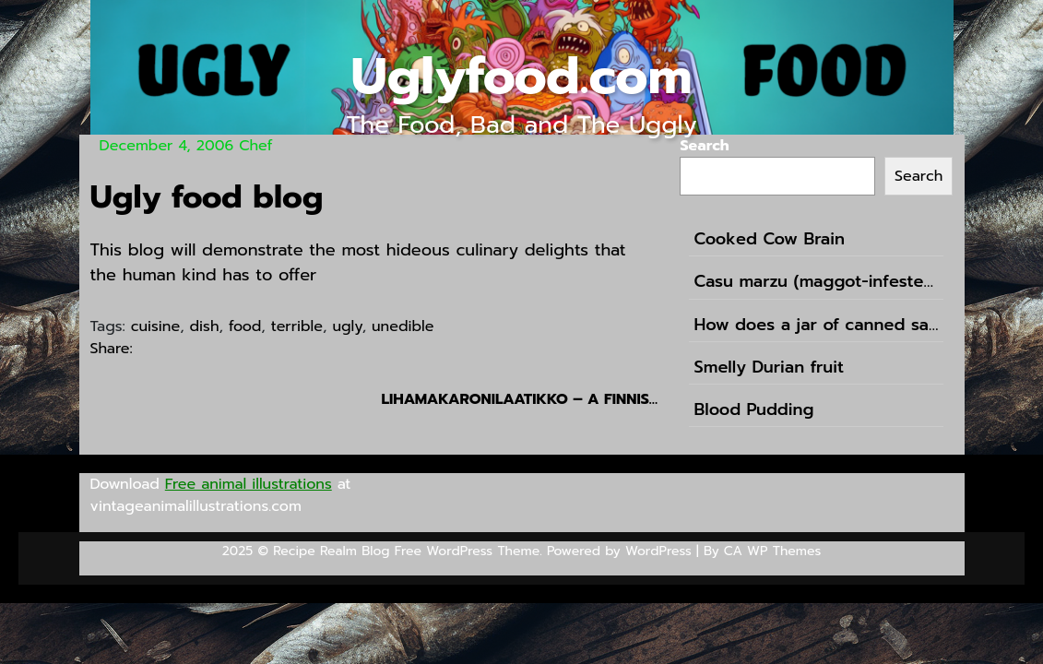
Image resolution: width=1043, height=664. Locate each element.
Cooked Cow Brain (768, 239)
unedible (402, 326)
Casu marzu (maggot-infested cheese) (816, 281)
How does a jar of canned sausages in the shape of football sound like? (816, 325)
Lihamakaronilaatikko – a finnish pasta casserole (519, 399)
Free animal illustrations (248, 484)
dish (204, 326)
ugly (346, 326)
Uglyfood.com (521, 76)
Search (704, 146)
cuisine (156, 326)
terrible (297, 326)
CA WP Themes (772, 551)
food (245, 326)
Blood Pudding (753, 409)
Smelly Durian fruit (768, 367)
